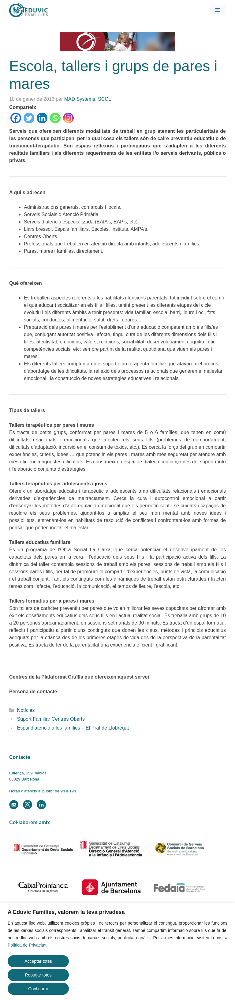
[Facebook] (16, 118)
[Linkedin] (42, 118)
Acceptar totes (38, 961)
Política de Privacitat (27, 945)
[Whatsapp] (55, 118)
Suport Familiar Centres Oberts (51, 719)
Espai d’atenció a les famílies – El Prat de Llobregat (73, 727)
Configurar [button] (38, 988)
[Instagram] (68, 118)
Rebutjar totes (38, 975)
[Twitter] (29, 118)
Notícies (26, 710)
